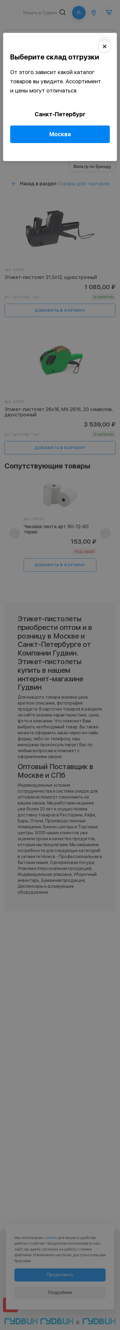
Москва (60, 134)
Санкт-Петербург (60, 114)
